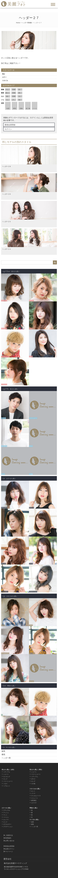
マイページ (9, 851)
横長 (3, 754)
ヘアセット (6, 786)
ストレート (34, 798)
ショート (6, 774)
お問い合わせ (9, 841)
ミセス (5, 783)
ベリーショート (8, 781)
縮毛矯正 (34, 800)
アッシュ (6, 812)
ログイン (8, 129)
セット (33, 791)
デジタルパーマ (36, 796)
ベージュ (6, 817)
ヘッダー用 (6, 758)
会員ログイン (9, 849)
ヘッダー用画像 (27, 23)
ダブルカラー (7, 824)
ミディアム (6, 772)
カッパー (6, 819)
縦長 (3, 751)
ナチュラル (6, 810)
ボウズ (33, 779)
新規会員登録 (10, 125)
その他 (33, 783)
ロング (5, 779)
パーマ (33, 793)
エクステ (34, 803)
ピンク (5, 822)
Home (18, 23)
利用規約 (8, 838)
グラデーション (8, 826)
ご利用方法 (9, 835)
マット (5, 815)
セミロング (6, 776)
